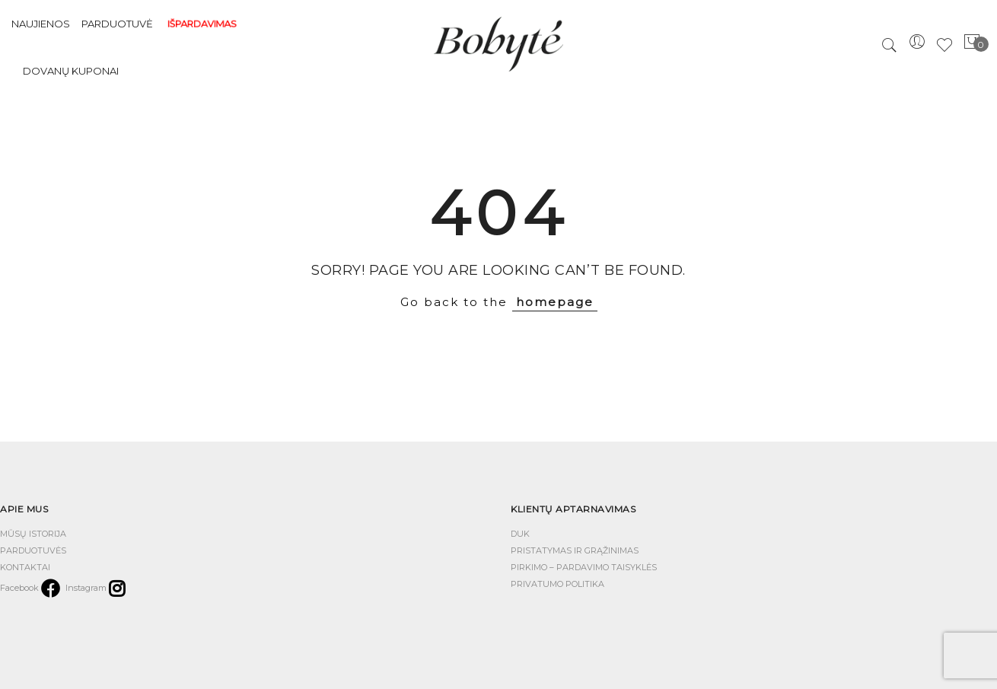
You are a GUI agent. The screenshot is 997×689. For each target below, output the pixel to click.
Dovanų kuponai (71, 71)
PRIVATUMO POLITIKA (557, 584)
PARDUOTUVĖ (117, 24)
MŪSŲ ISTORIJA (33, 533)
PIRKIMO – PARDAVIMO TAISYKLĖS (584, 567)
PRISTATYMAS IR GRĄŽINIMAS (575, 550)
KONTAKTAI (25, 567)
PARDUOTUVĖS (33, 550)
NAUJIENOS (40, 24)
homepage (555, 302)
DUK (520, 533)
